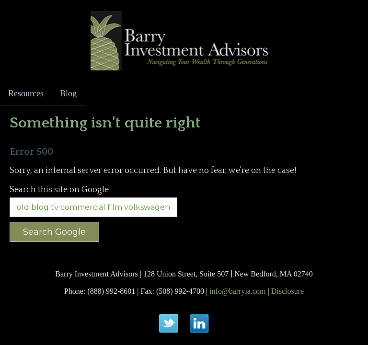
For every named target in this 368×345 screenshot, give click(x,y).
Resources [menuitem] (26, 93)
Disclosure (287, 291)
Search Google (54, 232)
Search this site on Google (59, 190)
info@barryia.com (237, 291)
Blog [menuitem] (68, 93)
